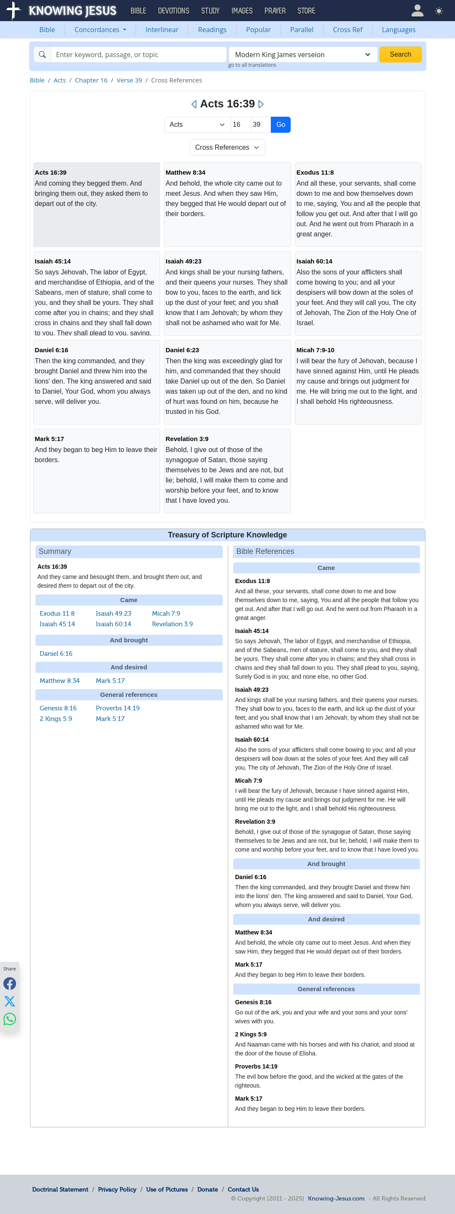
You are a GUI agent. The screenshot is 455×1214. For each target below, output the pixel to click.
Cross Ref (347, 29)
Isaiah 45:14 (53, 261)
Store (307, 11)
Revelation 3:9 (187, 438)
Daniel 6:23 (182, 350)
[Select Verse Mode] (227, 148)
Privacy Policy (117, 1189)
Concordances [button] (97, 29)
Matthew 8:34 (185, 172)
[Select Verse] (261, 125)
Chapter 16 (91, 80)
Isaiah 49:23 (184, 261)
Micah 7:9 (166, 613)
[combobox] (303, 55)
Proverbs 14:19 (118, 708)
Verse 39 (129, 80)
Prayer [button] (275, 11)
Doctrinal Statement (60, 1189)
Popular (258, 29)
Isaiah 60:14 (314, 261)
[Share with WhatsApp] (9, 1019)
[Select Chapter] (241, 125)
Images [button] (242, 11)
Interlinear (162, 29)
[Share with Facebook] (9, 983)
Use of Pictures (167, 1189)
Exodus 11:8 (315, 172)
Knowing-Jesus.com (336, 1198)
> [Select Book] (198, 125)
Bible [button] (139, 11)
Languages (399, 29)
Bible (47, 29)
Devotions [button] (174, 11)
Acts (60, 80)
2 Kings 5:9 (56, 718)
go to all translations (253, 65)
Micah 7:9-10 (316, 350)
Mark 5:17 (49, 438)
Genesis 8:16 (58, 708)
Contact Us (243, 1189)
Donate (207, 1189)
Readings (212, 29)
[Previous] (194, 104)
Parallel (301, 29)
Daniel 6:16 (51, 350)
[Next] (260, 104)
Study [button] (211, 11)
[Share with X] (9, 1000)
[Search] (139, 55)
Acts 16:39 (50, 172)
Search (400, 54)
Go (280, 124)
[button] (417, 10)
